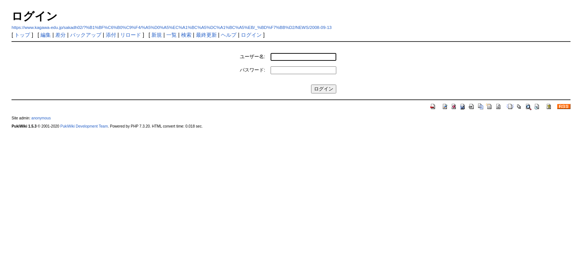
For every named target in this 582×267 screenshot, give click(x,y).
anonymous (41, 118)
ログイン (251, 35)
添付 (111, 35)
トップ (22, 35)
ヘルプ (228, 35)
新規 (156, 35)
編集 (45, 35)
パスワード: (252, 70)
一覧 (171, 35)
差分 (60, 35)
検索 (186, 35)
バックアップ (85, 35)
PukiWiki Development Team (84, 126)
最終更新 (206, 35)
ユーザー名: (252, 56)
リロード (130, 35)
